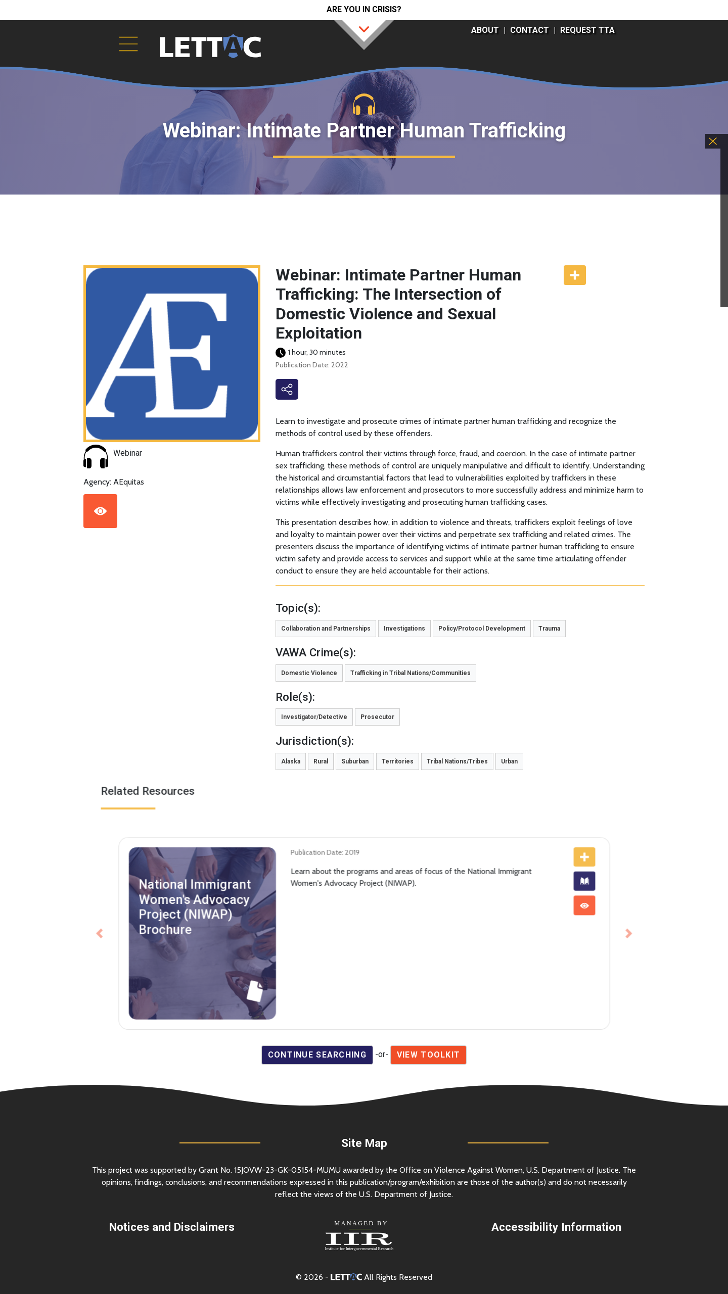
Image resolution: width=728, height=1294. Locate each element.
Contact (529, 30)
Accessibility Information (556, 1226)
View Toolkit (428, 1055)
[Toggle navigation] (128, 44)
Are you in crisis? (364, 9)
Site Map (364, 1142)
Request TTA (587, 30)
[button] (148, 927)
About (485, 30)
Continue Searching (317, 1055)
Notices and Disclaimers (172, 1226)
